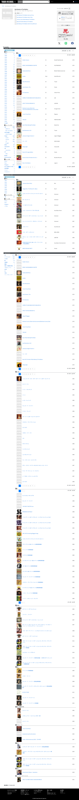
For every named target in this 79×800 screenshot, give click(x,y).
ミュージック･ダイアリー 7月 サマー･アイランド (32, 221)
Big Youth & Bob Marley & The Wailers (25, 21)
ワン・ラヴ (24, 141)
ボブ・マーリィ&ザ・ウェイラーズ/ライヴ (31, 416)
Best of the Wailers (26, 163)
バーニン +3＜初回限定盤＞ (28, 549)
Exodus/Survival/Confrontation (29, 734)
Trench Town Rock (26, 114)
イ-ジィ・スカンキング (27, 389)
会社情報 (61, 791)
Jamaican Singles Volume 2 (28, 135)
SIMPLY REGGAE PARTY (27, 248)
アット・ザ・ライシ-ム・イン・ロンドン (30, 470)
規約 (47, 791)
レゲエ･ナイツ (25, 226)
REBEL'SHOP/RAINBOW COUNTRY (29, 65)
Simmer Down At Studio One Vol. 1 (29, 157)
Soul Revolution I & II (26, 130)
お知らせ (35, 793)
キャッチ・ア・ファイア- (27, 501)
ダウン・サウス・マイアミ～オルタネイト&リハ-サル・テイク (35, 465)
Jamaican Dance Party (27, 183)
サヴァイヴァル (25, 443)
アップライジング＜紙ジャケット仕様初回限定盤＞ (32, 587)
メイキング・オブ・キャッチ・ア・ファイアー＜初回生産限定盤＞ (35, 746)
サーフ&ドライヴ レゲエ (27, 205)
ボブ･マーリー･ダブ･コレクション (29, 609)
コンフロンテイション (26, 454)
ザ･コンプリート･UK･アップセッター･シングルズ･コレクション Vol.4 (36, 528)
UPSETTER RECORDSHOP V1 (28, 103)
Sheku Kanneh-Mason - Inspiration (29, 772)
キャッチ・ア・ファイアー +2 (28, 697)
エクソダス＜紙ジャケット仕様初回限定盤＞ (31, 571)
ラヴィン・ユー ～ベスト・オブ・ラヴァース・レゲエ (32, 237)
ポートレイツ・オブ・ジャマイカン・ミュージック (32, 215)
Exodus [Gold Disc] (26, 70)
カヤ (23, 438)
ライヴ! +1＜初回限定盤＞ (27, 555)
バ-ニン (24, 395)
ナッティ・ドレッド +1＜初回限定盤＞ (30, 593)
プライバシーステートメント (51, 794)
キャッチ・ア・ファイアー (27, 405)
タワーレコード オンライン (12, 791)
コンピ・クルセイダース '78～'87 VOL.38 (30, 210)
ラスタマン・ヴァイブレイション (29, 422)
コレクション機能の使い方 (25, 794)
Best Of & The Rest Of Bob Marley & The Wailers (32, 359)
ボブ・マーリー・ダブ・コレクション (30, 636)
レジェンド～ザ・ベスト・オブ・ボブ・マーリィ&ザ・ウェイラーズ (36, 378)
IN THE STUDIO (25, 692)
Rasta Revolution (26, 81)
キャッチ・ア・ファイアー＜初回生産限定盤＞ (31, 681)
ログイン (76, 1)
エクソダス (24, 427)
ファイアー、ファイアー (27, 614)
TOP (3, 6)
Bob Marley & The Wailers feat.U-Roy (24, 17)
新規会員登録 (10, 793)
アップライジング (26, 449)
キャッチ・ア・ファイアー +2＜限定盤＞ (30, 703)
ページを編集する (66, 25)
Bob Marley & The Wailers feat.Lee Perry (25, 15)
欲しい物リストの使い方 (24, 793)
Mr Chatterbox (25, 92)
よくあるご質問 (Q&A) (37, 791)
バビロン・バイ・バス (26, 432)
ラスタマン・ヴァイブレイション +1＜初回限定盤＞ (32, 582)
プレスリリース (62, 793)
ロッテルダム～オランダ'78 (28, 495)
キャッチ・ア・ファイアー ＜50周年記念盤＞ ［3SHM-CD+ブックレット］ (37, 657)
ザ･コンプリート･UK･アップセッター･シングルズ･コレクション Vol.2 (36, 517)
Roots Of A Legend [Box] (27, 152)
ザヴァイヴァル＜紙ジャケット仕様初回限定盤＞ (32, 544)
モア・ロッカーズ (26, 199)
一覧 (52, 1)
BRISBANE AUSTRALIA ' (27, 511)
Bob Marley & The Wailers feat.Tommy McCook (27, 23)
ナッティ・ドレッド (26, 411)
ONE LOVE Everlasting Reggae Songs (30, 533)
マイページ (9, 794)
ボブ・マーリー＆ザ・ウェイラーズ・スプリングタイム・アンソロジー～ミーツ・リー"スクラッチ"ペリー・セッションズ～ (37, 625)
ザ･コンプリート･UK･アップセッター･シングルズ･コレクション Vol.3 (36, 522)
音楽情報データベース (24, 791)
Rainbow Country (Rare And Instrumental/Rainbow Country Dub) (30, 108)
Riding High (25, 146)
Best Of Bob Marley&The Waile (28, 125)
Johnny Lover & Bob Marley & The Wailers (26, 19)
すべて (19, 1)
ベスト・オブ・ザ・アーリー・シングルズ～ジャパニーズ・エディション (37, 630)
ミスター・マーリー (26, 676)
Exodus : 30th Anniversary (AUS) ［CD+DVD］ (31, 739)
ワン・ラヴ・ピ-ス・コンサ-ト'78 (29, 460)
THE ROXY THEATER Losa (27, 506)
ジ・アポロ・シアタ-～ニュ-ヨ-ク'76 (29, 476)
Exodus (24, 76)
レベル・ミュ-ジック (26, 400)
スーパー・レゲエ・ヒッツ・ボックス (30, 598)
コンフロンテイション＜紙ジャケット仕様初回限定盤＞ (33, 560)
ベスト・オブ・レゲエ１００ (28, 232)
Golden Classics (25, 60)
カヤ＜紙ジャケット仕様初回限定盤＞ (30, 566)
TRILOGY (24, 119)
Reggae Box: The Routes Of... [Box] (29, 188)
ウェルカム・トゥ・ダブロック (28, 652)
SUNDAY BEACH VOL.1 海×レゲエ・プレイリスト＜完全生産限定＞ (32, 243)
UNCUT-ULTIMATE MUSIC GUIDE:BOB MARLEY (32, 779)
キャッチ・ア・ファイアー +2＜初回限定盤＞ (31, 576)
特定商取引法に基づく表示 (51, 793)
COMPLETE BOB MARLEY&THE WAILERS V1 (31, 98)
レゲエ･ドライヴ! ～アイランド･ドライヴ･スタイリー (32, 194)
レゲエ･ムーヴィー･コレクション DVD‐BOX (31, 715)
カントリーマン (25, 384)
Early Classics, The (26, 87)
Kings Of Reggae (26, 316)
